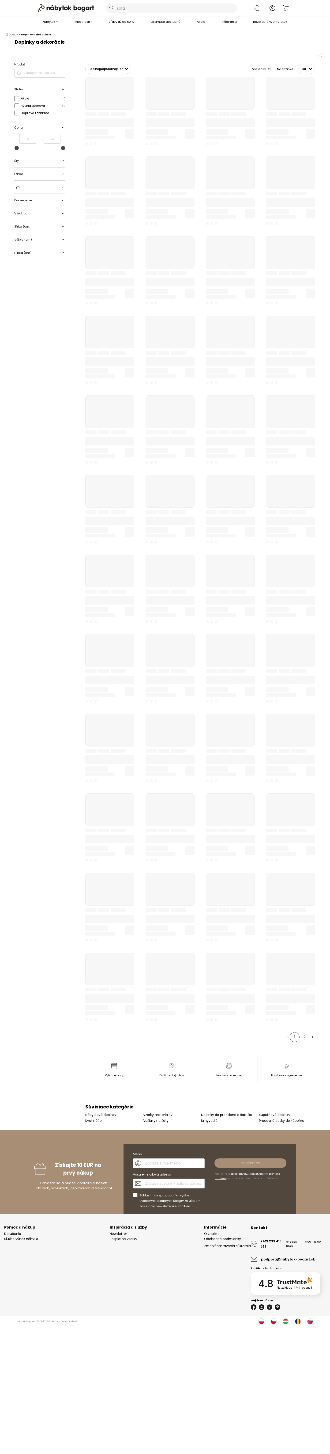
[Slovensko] (310, 1321)
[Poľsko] (261, 1321)
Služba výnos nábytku (21, 1239)
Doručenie (12, 1233)
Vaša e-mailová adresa (152, 1174)
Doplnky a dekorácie (36, 34)
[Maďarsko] (286, 1321)
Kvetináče (93, 1120)
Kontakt (210, 1249)
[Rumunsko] (298, 1321)
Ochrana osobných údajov (226, 1244)
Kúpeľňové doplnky (274, 1114)
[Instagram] (261, 1307)
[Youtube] (269, 1307)
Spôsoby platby (16, 1244)
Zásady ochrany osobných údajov (249, 1173)
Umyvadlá (209, 1120)
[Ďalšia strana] (312, 1037)
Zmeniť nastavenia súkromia (227, 1254)
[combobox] (171, 8)
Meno (137, 1154)
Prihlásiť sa (250, 1163)
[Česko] (273, 1321)
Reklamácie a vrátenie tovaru (28, 1249)
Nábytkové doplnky (100, 1114)
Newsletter (118, 1233)
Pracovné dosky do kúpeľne (281, 1120)
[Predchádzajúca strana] (287, 1037)
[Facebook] (253, 1307)
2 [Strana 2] (305, 1037)
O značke (212, 1233)
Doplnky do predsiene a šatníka (226, 1114)
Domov (12, 34)
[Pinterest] (277, 1307)
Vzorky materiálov (157, 1114)
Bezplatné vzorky (123, 1239)
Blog (113, 1244)
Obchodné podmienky (222, 1239)
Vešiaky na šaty (156, 1120)
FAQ (7, 1254)
